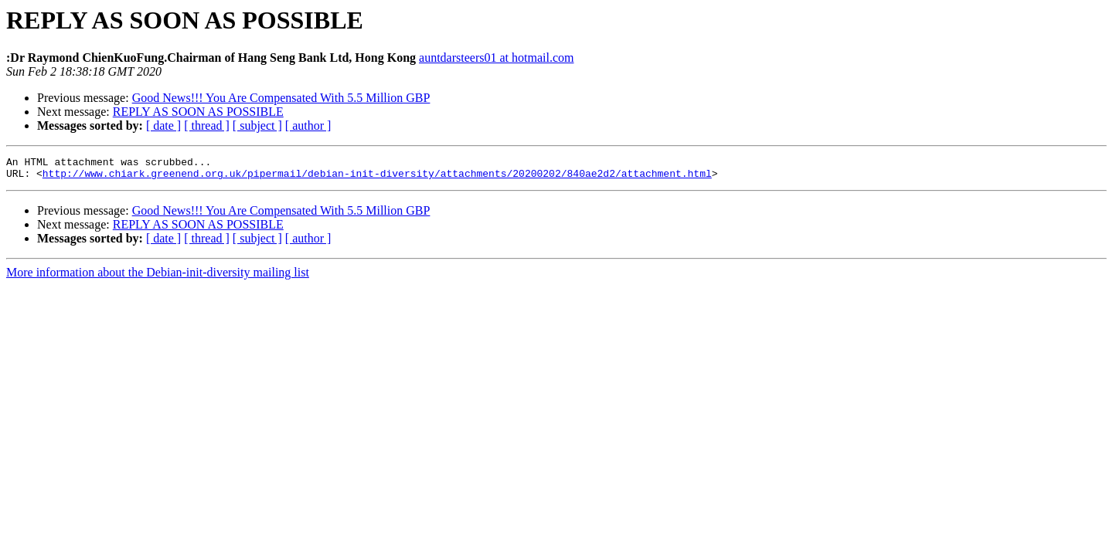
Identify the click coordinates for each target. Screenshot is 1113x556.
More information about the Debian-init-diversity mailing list (157, 276)
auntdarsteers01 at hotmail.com (496, 57)
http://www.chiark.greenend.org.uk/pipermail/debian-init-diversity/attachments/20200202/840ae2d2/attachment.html (377, 178)
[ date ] (163, 125)
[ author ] (308, 125)
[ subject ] (257, 125)
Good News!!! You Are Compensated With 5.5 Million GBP (281, 97)
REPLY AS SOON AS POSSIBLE (198, 111)
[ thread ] (207, 125)
